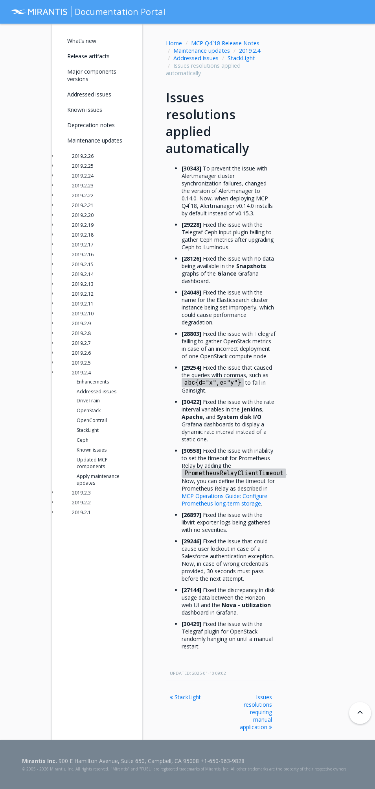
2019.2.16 (83, 254)
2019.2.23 (83, 185)
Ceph (82, 440)
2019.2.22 (83, 195)
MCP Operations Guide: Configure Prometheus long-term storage (224, 499)
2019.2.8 (81, 333)
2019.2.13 (83, 284)
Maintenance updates (201, 50)
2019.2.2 (81, 502)
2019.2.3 (81, 492)
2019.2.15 (83, 264)
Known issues (84, 109)
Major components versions (91, 75)
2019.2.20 (83, 215)
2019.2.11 (83, 303)
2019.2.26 (83, 156)
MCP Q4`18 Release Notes (225, 43)
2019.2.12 (83, 294)
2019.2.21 (83, 205)
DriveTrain (88, 400)
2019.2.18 (83, 235)
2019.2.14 (83, 274)
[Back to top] (360, 713)
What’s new (81, 40)
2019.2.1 (81, 512)
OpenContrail (92, 420)
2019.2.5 (81, 362)
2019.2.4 (249, 50)
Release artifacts (88, 56)
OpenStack (89, 410)
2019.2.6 (81, 353)
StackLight (241, 58)
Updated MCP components (92, 463)
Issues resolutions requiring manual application (256, 712)
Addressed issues (196, 58)
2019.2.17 (83, 244)
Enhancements (93, 381)
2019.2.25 (83, 166)
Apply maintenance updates (98, 479)
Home (174, 43)
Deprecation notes (91, 125)
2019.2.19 (83, 225)
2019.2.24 (83, 175)
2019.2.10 (83, 313)
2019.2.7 (81, 343)
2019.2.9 (81, 323)
